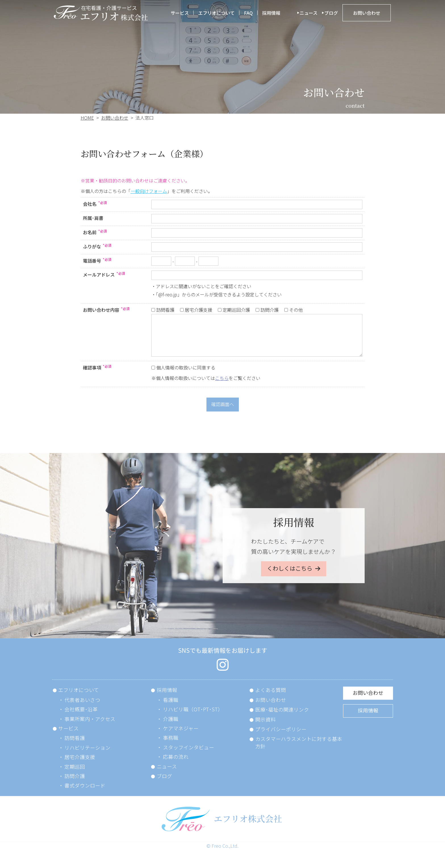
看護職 (170, 699)
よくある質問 (270, 689)
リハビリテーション (87, 747)
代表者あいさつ (82, 699)
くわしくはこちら (289, 568)
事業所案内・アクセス (89, 718)
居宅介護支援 (79, 756)
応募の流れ (176, 756)
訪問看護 (74, 737)
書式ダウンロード (84, 785)
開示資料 (265, 719)
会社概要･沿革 (81, 709)
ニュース (308, 13)
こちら (222, 378)
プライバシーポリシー (280, 729)
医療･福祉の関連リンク (282, 709)
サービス (180, 12)
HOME (87, 117)
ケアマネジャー (181, 728)
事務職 (170, 737)
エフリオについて (216, 12)
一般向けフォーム (149, 191)
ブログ (331, 13)
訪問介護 (74, 776)
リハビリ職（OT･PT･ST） (193, 709)
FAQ (248, 12)
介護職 (170, 718)
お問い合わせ (366, 12)
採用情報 (271, 12)
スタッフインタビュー (188, 747)
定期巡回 (74, 766)
